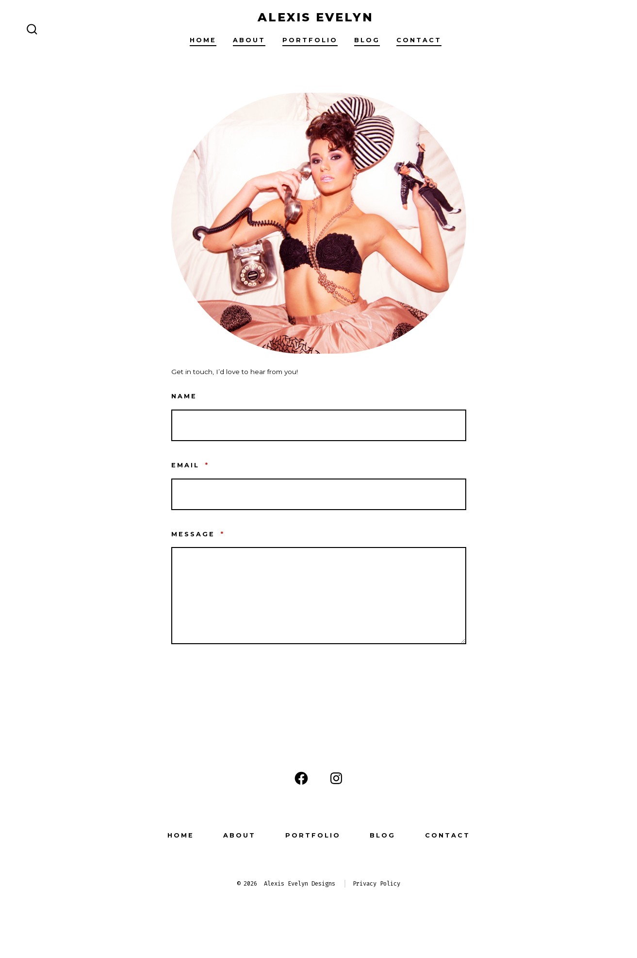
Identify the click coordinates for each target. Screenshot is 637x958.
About (249, 40)
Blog (367, 40)
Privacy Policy (376, 884)
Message (198, 534)
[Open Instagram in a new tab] (336, 778)
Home (203, 40)
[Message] (318, 595)
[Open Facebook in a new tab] (301, 778)
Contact (418, 40)
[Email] (318, 494)
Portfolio (310, 40)
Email (190, 465)
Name (184, 396)
